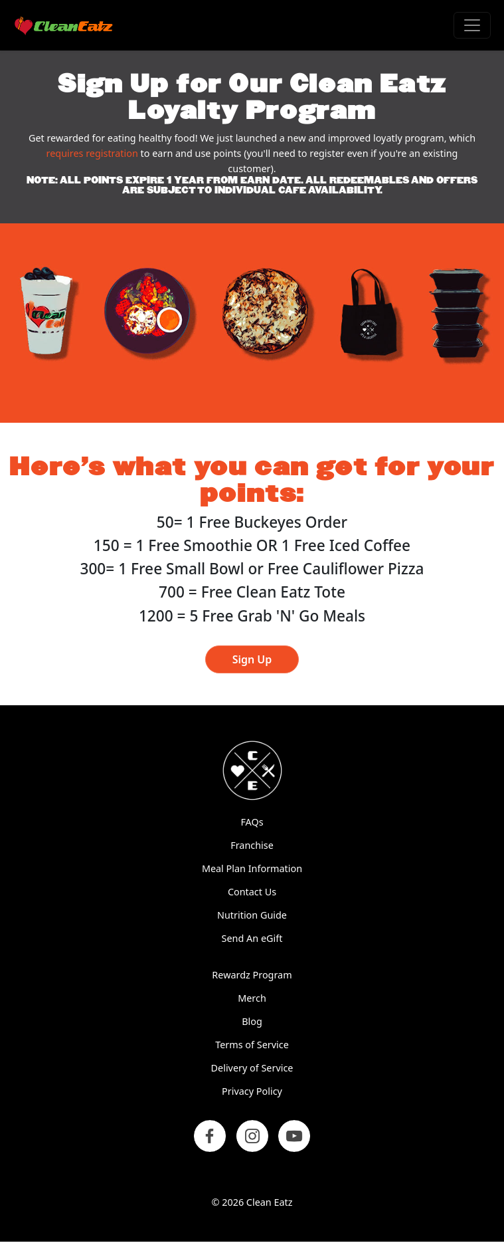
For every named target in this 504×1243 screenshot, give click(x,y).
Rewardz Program (252, 974)
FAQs (251, 822)
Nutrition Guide (252, 915)
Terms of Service (252, 1044)
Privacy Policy (252, 1091)
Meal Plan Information (252, 868)
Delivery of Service (252, 1068)
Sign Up (252, 659)
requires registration (92, 153)
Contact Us (252, 891)
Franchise (252, 845)
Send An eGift (252, 938)
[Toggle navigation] (472, 25)
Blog (252, 1021)
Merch (252, 998)
